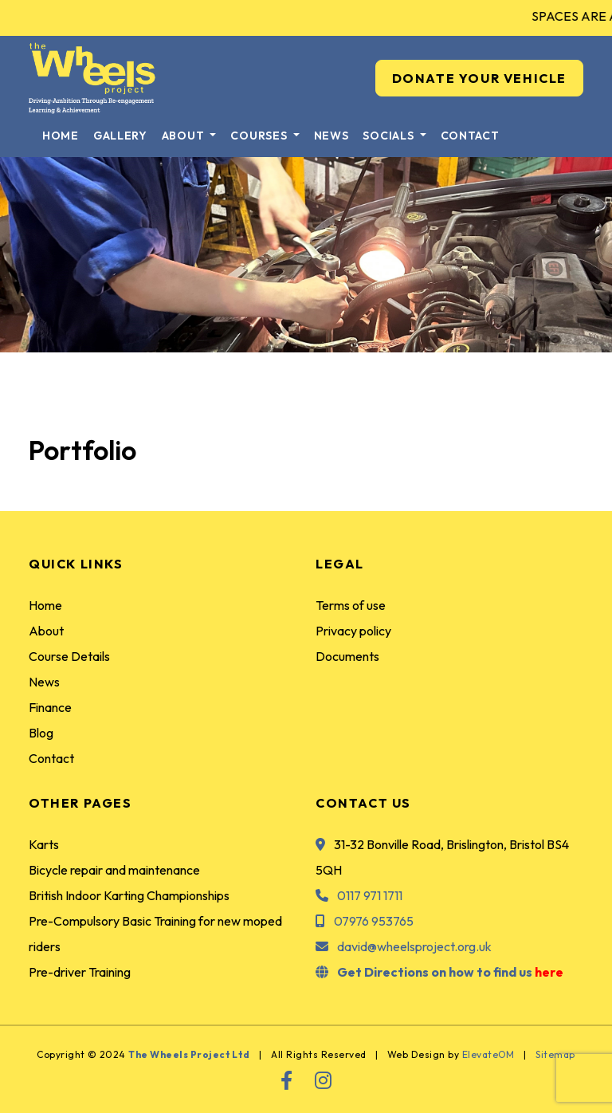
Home (60, 135)
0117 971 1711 (369, 895)
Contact (470, 135)
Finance (50, 707)
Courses (260, 135)
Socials (390, 135)
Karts (44, 844)
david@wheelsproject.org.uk (414, 946)
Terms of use (351, 605)
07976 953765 (374, 921)
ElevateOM (488, 1054)
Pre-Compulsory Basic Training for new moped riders (155, 933)
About (184, 135)
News (331, 135)
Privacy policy (353, 631)
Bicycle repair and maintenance (114, 870)
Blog (41, 733)
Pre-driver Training (80, 972)
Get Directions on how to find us (450, 972)
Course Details (69, 656)
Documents (347, 656)
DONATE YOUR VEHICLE (479, 78)
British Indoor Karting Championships (129, 895)
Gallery (120, 135)
